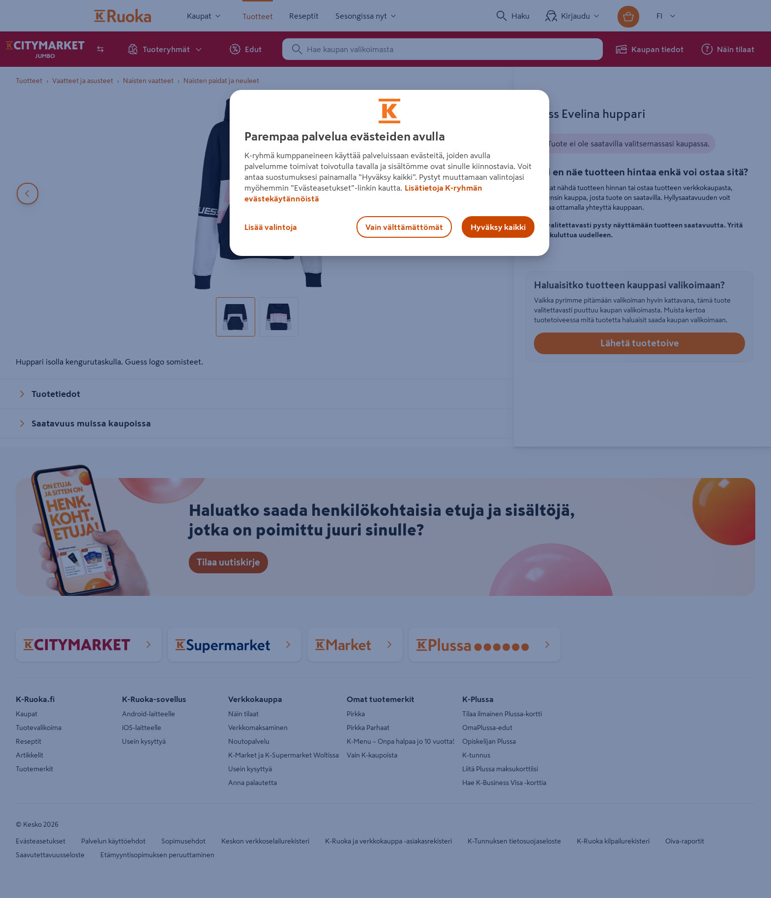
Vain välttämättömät (404, 227)
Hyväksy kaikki (498, 227)
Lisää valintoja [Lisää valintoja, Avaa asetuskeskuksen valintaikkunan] (270, 227)
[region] (389, 173)
